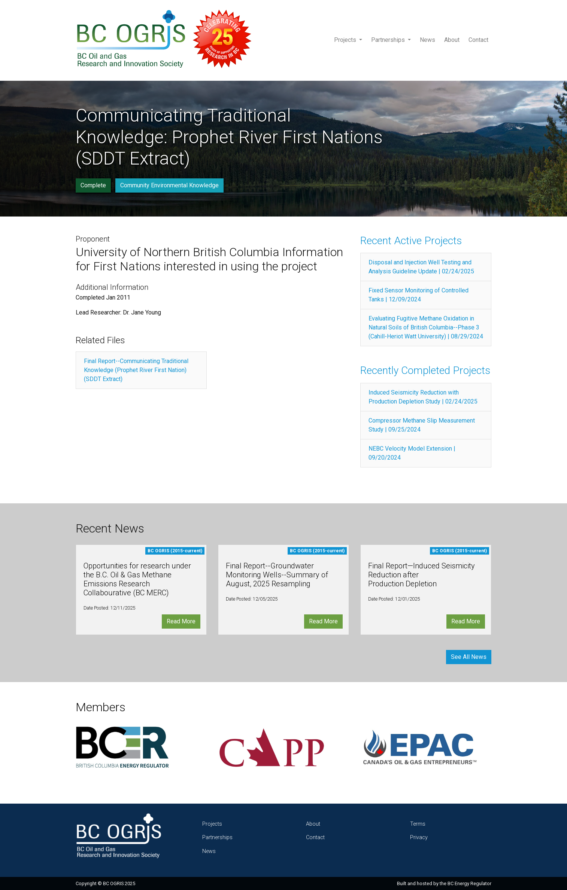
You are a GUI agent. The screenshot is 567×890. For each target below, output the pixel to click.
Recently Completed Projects (425, 370)
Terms (417, 824)
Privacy (419, 837)
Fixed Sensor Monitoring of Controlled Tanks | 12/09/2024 (419, 295)
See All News (468, 656)
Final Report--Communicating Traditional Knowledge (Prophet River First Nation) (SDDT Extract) (136, 370)
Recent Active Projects (411, 240)
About (452, 39)
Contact (478, 39)
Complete (93, 185)
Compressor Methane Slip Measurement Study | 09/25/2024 (422, 425)
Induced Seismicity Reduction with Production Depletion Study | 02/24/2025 (423, 397)
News (427, 39)
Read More (181, 621)
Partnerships (388, 39)
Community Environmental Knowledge (169, 185)
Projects (346, 39)
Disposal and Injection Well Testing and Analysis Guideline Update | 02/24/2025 (421, 267)
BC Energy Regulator (469, 883)
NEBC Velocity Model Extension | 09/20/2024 (412, 453)
